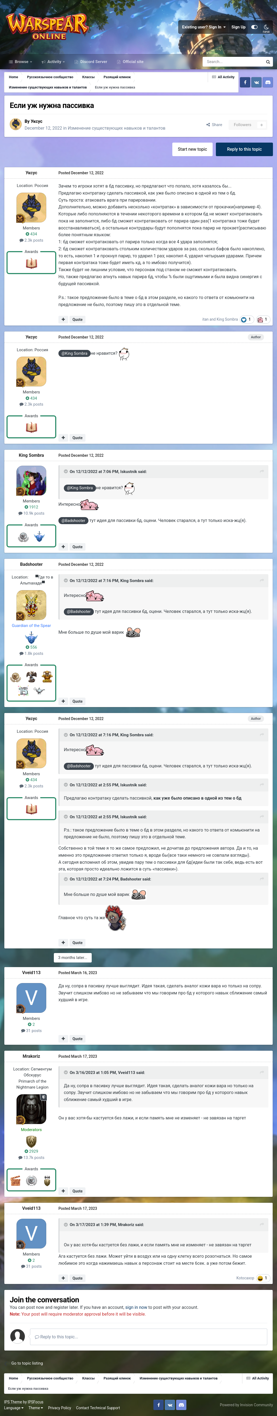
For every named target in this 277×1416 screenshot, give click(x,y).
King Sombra (227, 319)
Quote (77, 319)
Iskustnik (128, 471)
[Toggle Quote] (66, 471)
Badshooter (31, 564)
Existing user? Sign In (204, 27)
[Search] (218, 62)
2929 (31, 1151)
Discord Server (93, 61)
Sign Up (239, 27)
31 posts (31, 1030)
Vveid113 (31, 972)
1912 (31, 507)
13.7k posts (31, 1157)
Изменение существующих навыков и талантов (116, 128)
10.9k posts (31, 513)
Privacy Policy (59, 1408)
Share (214, 124)
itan (205, 319)
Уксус (36, 121)
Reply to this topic (244, 149)
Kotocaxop (245, 1278)
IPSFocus (35, 1402)
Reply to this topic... (56, 1336)
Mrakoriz (31, 1056)
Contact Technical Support (98, 1408)
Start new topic (192, 149)
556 (31, 647)
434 (31, 234)
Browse (21, 61)
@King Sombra (75, 353)
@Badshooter (73, 520)
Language (14, 1408)
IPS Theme (13, 1402)
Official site (132, 61)
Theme (35, 1408)
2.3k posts (31, 240)
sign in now (136, 1307)
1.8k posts (31, 653)
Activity (54, 61)
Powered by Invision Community (246, 1405)
